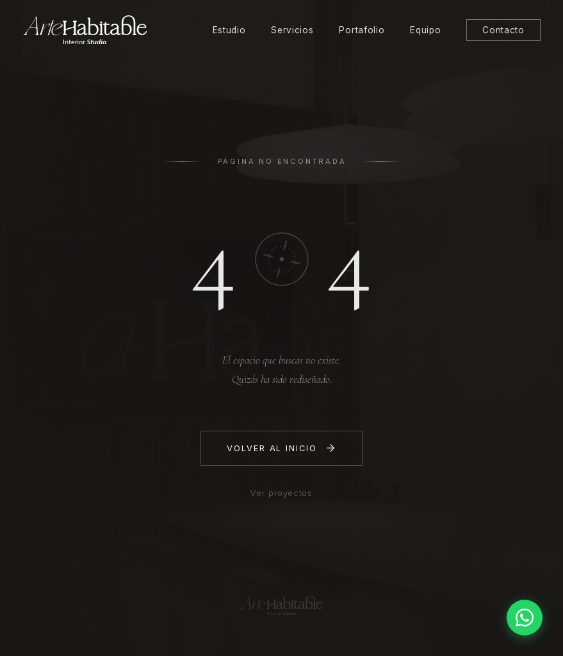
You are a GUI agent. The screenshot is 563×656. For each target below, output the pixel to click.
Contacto (503, 30)
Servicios (292, 30)
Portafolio (361, 30)
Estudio (229, 30)
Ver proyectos (281, 493)
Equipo (425, 30)
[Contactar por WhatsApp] (525, 618)
